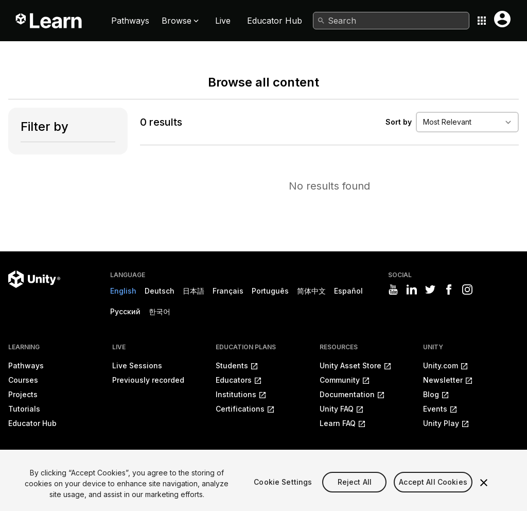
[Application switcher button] (482, 20)
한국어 (159, 311)
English (123, 290)
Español (348, 290)
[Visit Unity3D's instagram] (467, 289)
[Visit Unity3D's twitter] (430, 289)
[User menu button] (502, 19)
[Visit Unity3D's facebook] (449, 289)
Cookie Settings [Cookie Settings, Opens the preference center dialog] (283, 492)
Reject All (355, 492)
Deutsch (159, 290)
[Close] (484, 493)
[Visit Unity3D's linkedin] (412, 289)
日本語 (193, 290)
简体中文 (311, 290)
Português (270, 290)
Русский (125, 311)
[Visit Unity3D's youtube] (393, 289)
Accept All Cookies (433, 492)
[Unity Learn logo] (49, 20)
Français (228, 290)
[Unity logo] (34, 279)
